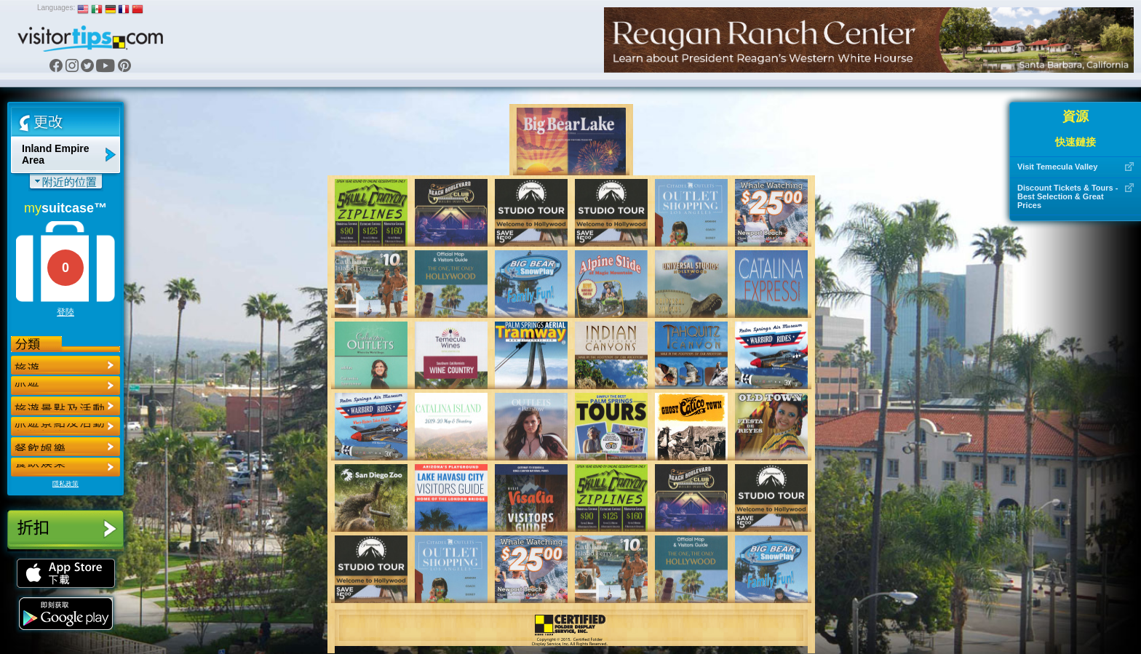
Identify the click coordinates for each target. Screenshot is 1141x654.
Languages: (56, 8)
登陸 (65, 312)
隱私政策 (65, 483)
